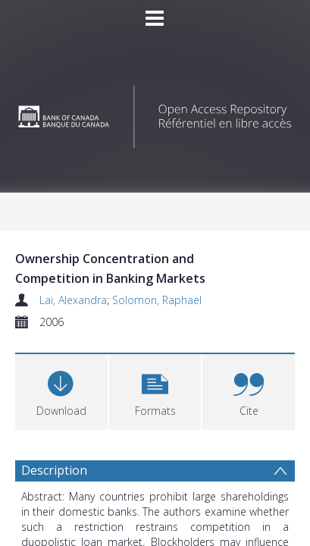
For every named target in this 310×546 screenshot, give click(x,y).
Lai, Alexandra (73, 300)
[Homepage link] (154, 112)
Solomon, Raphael (157, 300)
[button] (155, 390)
